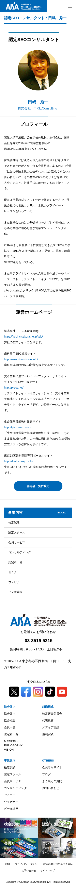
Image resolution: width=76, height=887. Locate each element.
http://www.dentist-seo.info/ (21, 359)
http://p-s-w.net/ (14, 387)
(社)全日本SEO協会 (38, 681)
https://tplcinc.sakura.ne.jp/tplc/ (23, 336)
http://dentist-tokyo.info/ (18, 461)
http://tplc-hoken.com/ (17, 427)
